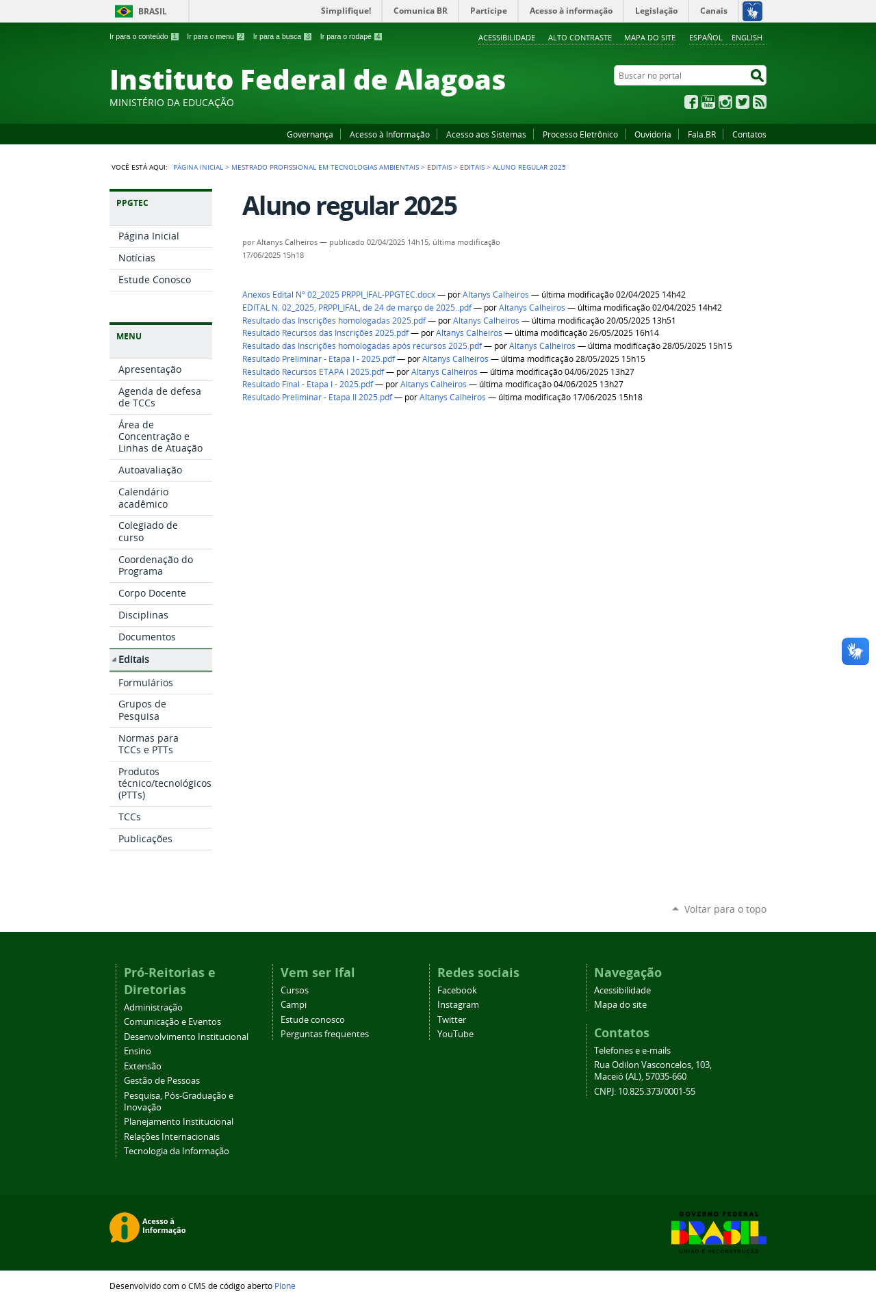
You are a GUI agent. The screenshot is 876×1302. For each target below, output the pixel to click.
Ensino (137, 1051)
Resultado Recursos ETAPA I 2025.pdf (313, 372)
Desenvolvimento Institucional (186, 1037)
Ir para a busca (283, 36)
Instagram (725, 102)
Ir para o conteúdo (144, 36)
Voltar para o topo (725, 908)
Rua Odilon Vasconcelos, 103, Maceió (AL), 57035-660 (653, 1070)
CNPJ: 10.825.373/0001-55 (644, 1091)
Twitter (742, 102)
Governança (310, 134)
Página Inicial (198, 167)
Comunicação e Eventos (172, 1022)
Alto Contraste (580, 37)
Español (706, 37)
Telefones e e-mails (632, 1050)
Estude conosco (313, 1020)
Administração (153, 1007)
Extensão (143, 1066)
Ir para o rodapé (351, 36)
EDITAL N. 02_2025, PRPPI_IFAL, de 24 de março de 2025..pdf (357, 307)
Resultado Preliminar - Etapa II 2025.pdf (317, 397)
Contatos (749, 134)
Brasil (152, 11)
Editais (439, 167)
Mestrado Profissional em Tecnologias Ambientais (325, 167)
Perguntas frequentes (325, 1034)
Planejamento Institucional (178, 1122)
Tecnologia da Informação (176, 1151)
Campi (294, 1005)
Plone (285, 1285)
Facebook (691, 102)
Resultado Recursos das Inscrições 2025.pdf (325, 333)
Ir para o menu (216, 36)
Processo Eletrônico (580, 134)
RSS (759, 102)
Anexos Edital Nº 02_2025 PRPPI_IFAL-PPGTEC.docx (338, 294)
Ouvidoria (652, 134)
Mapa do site (649, 37)
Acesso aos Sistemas (486, 134)
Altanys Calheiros (496, 294)
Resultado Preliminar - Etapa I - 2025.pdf (318, 359)
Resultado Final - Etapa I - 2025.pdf (307, 384)
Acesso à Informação (390, 134)
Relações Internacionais (172, 1137)
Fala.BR (702, 134)
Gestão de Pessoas (162, 1080)
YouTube (708, 102)
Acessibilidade (506, 37)
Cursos (295, 990)
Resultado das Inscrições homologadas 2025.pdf (334, 320)
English (747, 37)
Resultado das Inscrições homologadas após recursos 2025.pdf (362, 346)
